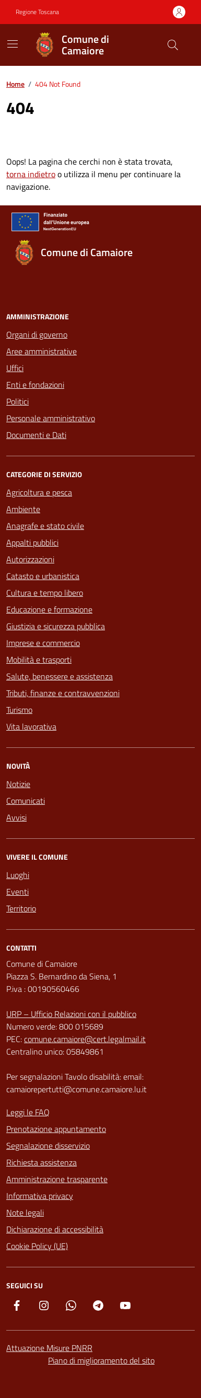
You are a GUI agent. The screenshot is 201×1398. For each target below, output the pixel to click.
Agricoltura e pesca (39, 492)
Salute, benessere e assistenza (59, 676)
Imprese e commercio (43, 643)
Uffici (14, 368)
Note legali (25, 1212)
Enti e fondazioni (35, 384)
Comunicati (25, 800)
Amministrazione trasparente (57, 1179)
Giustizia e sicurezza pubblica (55, 626)
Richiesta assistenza (41, 1162)
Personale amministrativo (50, 418)
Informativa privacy (39, 1195)
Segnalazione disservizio (48, 1145)
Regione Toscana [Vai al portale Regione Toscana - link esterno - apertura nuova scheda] (37, 12)
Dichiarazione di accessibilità (54, 1229)
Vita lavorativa (31, 726)
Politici (17, 401)
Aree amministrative (41, 351)
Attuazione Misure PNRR (49, 1348)
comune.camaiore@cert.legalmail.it (85, 1039)
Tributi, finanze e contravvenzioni (63, 693)
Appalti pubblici (32, 542)
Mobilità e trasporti (39, 659)
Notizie (18, 784)
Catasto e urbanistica (42, 576)
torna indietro (30, 174)
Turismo (19, 709)
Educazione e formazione (49, 609)
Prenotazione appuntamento (56, 1129)
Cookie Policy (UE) (37, 1246)
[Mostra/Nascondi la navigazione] (12, 44)
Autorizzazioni (30, 559)
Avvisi (16, 817)
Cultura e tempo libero (44, 592)
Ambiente (23, 509)
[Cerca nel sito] (172, 44)
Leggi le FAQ (28, 1112)
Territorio (21, 908)
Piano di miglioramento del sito (101, 1360)
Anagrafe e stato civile (45, 525)
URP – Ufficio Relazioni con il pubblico (71, 1014)
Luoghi (17, 875)
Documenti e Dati (36, 435)
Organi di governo (36, 334)
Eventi (17, 891)
